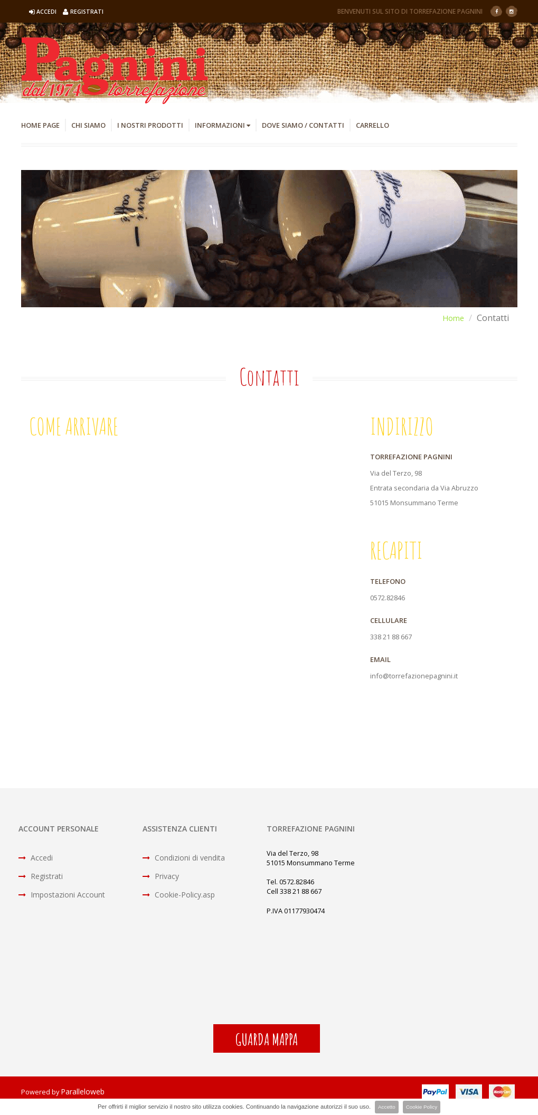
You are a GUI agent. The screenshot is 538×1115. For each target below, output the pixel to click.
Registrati (40, 877)
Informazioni (240, 125)
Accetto (384, 1107)
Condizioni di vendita (184, 859)
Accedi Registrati (68, 11)
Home (451, 318)
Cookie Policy (423, 1107)
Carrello (403, 125)
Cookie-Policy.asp (179, 896)
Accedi (35, 859)
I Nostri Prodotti (161, 125)
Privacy (161, 877)
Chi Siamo (94, 125)
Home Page (42, 125)
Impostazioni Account (61, 896)
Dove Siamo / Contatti (328, 125)
